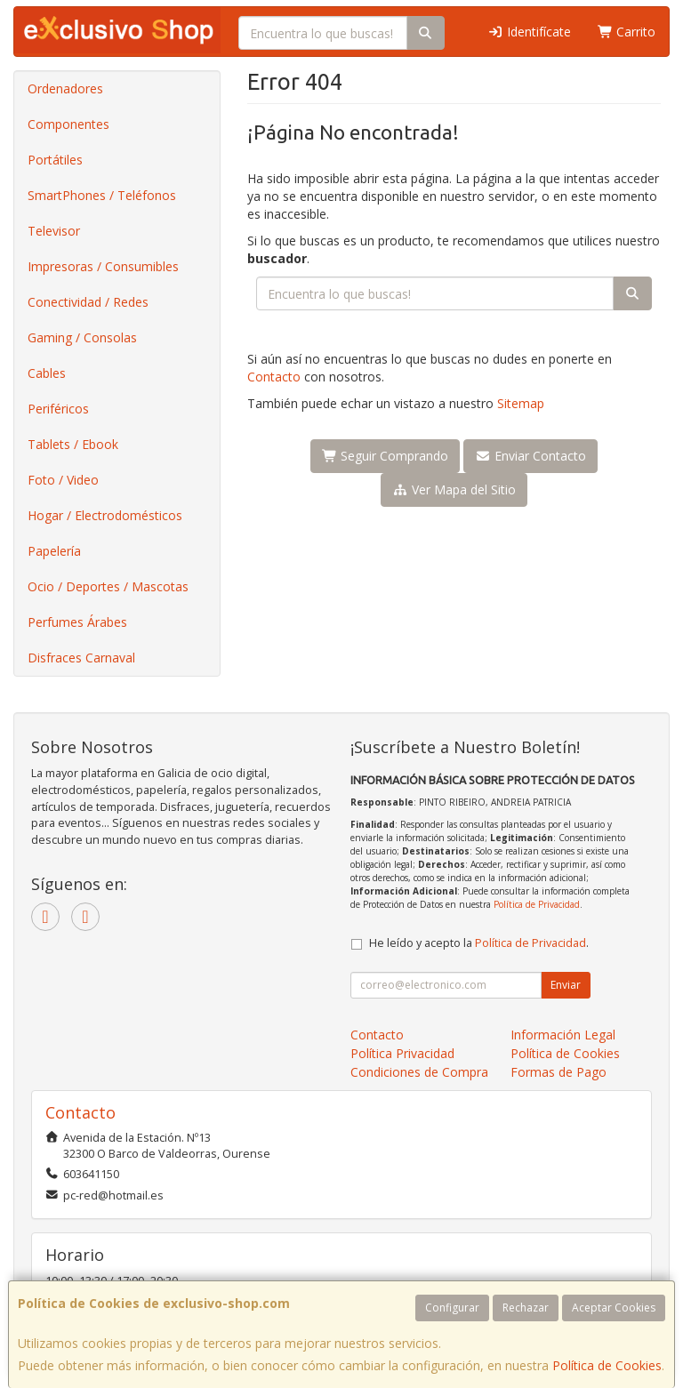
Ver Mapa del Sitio (454, 489)
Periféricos (58, 408)
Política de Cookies (607, 1365)
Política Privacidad (402, 1053)
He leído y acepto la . (479, 943)
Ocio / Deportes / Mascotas (108, 586)
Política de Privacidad (537, 904)
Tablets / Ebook (73, 444)
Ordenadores (65, 88)
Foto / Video (63, 479)
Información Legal (562, 1034)
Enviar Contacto (530, 455)
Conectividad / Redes (88, 301)
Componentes (68, 124)
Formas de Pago (558, 1071)
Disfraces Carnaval (81, 657)
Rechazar (525, 1307)
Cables (47, 373)
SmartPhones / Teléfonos (102, 195)
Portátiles (55, 159)
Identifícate (529, 31)
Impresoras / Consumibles (103, 266)
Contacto (274, 376)
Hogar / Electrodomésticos (105, 515)
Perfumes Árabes (77, 622)
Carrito (627, 31)
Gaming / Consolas (82, 337)
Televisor (54, 230)
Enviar (565, 984)
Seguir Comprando (385, 455)
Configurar (452, 1307)
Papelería (54, 550)
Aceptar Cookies (613, 1307)
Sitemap (520, 403)
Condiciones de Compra (419, 1071)
